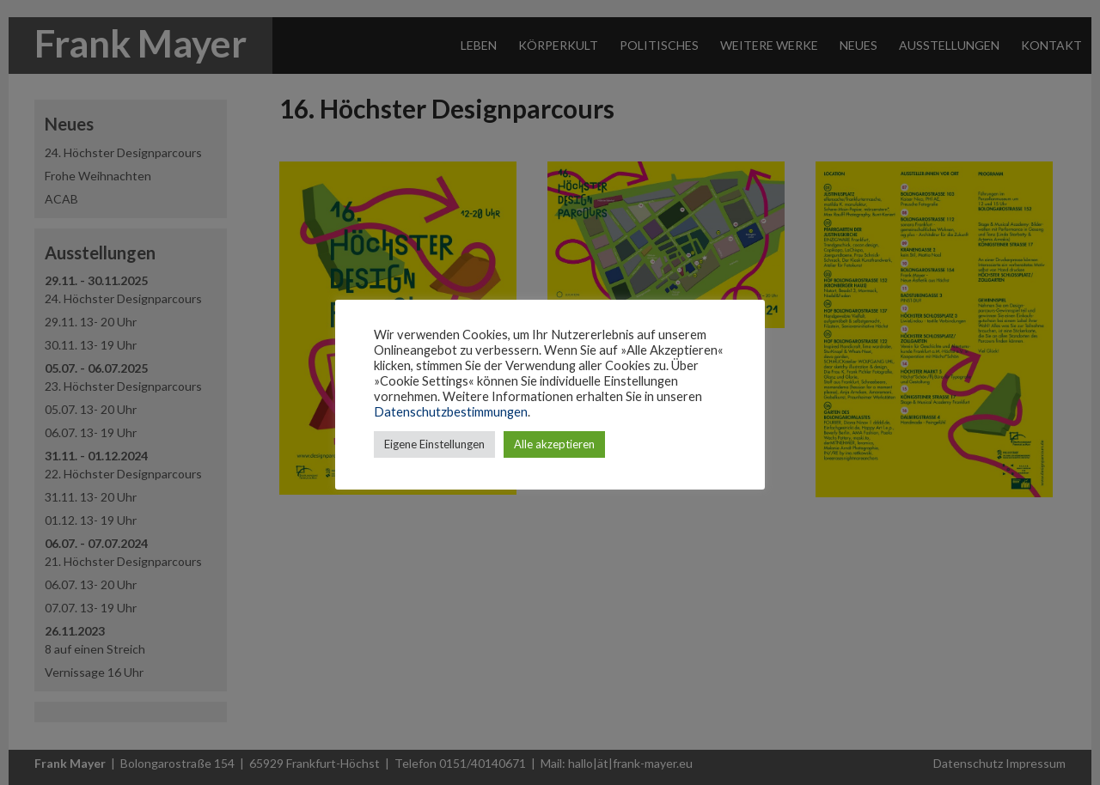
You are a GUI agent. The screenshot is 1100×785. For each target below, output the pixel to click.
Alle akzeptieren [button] (554, 444)
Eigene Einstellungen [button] (434, 444)
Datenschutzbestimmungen (451, 412)
